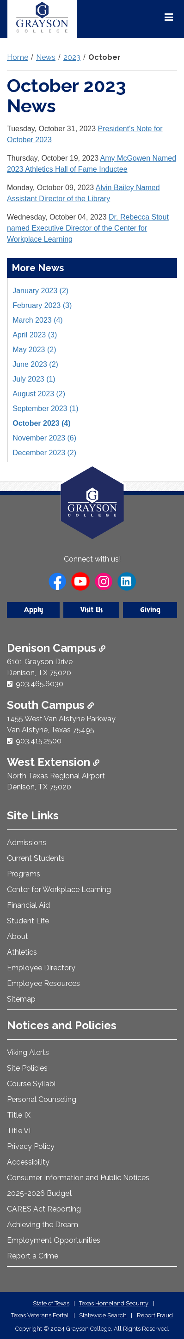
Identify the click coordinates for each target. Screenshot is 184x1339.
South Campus (50, 705)
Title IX (19, 1115)
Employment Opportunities (53, 1240)
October (104, 57)
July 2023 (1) (33, 379)
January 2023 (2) (40, 291)
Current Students (36, 858)
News (45, 57)
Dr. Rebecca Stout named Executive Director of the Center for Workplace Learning (88, 228)
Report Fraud (155, 1315)
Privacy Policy (31, 1146)
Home (17, 57)
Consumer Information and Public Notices (78, 1177)
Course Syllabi (31, 1083)
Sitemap (21, 999)
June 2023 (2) (35, 364)
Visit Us (91, 610)
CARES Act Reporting (44, 1209)
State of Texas (51, 1303)
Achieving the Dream (42, 1224)
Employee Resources (43, 983)
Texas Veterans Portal (40, 1315)
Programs (23, 873)
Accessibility (28, 1162)
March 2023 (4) (37, 320)
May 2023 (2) (34, 350)
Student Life (28, 920)
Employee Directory (41, 967)
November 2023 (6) (44, 438)
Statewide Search (103, 1315)
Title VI (19, 1130)
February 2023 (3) (42, 305)
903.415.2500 (38, 740)
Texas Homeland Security (113, 1303)
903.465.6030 (39, 683)
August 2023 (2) (38, 394)
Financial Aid (28, 905)
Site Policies (27, 1068)
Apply (33, 610)
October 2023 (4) (41, 423)
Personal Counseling (41, 1099)
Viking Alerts (28, 1052)
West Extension (53, 762)
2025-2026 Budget (39, 1193)
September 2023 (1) (45, 408)
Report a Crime (32, 1256)
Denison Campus (56, 648)
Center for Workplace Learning (59, 889)
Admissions (26, 842)
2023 (71, 57)
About (17, 936)
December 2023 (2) (44, 453)
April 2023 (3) (34, 335)
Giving (150, 610)
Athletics (22, 952)
